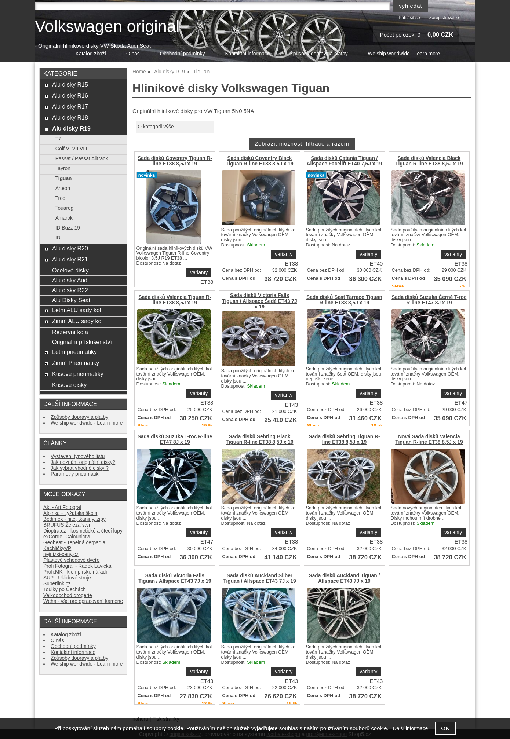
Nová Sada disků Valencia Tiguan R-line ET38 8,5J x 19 (429, 439)
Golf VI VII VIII (71, 148)
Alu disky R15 (70, 84)
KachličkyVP (57, 548)
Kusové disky (69, 384)
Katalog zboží (91, 53)
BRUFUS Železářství (66, 525)
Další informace (410, 728)
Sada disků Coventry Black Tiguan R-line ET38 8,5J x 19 (259, 161)
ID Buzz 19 (67, 228)
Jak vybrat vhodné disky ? (80, 468)
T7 (58, 139)
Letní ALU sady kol (76, 310)
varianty (199, 272)
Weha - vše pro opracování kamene (83, 601)
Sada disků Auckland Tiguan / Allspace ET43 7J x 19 (344, 578)
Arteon (62, 188)
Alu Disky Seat (71, 300)
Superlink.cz (57, 583)
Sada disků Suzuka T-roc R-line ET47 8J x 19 (175, 439)
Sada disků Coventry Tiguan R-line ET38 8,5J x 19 (175, 161)
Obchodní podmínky (182, 53)
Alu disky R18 (70, 117)
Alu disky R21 (70, 259)
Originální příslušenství (82, 342)
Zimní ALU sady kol (77, 321)
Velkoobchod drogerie (67, 595)
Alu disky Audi (70, 280)
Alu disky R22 (70, 290)
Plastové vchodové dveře (71, 560)
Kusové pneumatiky (77, 373)
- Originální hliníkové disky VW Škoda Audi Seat (93, 46)
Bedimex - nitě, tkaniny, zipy (74, 519)
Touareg (64, 208)
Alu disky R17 (70, 106)
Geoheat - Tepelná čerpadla (74, 542)
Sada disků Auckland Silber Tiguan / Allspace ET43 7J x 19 (259, 578)
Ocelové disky (70, 270)
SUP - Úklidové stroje (67, 578)
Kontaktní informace (247, 53)
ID (58, 238)
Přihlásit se (409, 17)
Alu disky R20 (70, 248)
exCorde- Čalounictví (66, 536)
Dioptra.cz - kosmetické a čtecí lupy (83, 531)
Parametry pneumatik (74, 474)
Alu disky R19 (71, 128)
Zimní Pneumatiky (75, 362)
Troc (60, 198)
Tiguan (63, 178)
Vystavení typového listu (78, 456)
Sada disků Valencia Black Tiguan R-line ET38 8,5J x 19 (429, 161)
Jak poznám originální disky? (83, 462)
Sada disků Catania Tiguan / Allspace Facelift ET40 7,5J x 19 (344, 161)
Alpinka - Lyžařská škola (70, 513)
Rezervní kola (70, 332)
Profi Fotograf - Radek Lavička (77, 566)
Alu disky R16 (70, 95)
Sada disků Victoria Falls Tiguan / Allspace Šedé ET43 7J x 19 (259, 301)
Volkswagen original (107, 26)
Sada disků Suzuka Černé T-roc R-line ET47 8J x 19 (428, 300)
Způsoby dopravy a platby (318, 53)
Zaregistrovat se (444, 17)
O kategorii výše (156, 126)
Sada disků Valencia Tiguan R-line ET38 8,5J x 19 (174, 300)
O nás (133, 53)
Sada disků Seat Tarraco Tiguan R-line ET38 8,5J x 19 (344, 300)
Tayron (62, 168)
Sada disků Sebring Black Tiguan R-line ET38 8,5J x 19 (259, 439)
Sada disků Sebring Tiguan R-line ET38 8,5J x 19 (344, 439)
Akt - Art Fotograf (62, 507)
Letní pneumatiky (74, 351)
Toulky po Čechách (64, 589)
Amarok (64, 218)
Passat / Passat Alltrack (81, 158)
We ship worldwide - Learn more (404, 53)
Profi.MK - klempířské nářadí (75, 572)
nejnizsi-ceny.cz (61, 554)
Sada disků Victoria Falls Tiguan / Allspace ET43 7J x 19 (174, 578)
